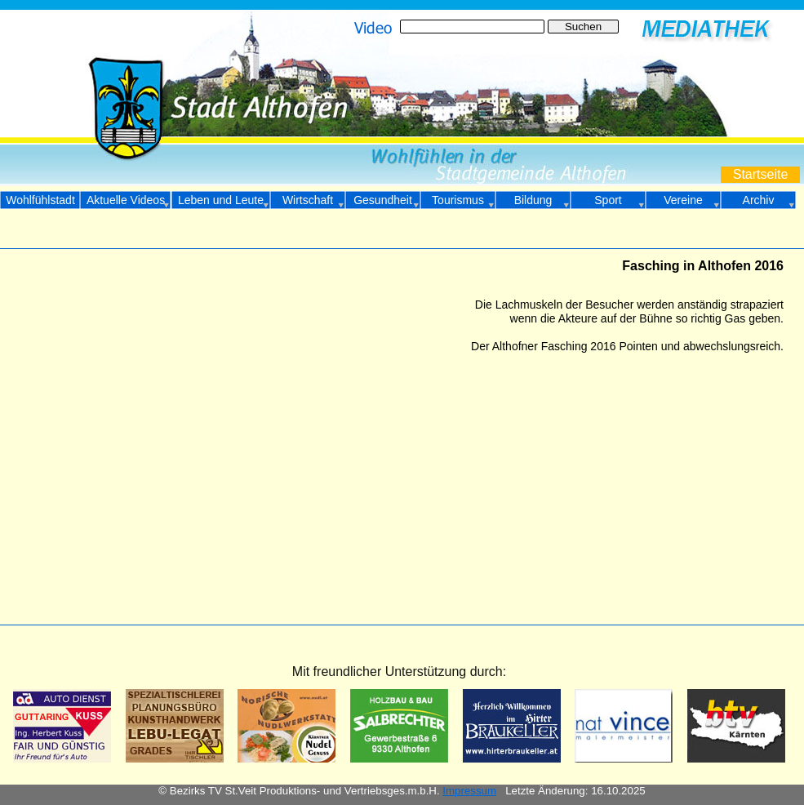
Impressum (469, 791)
